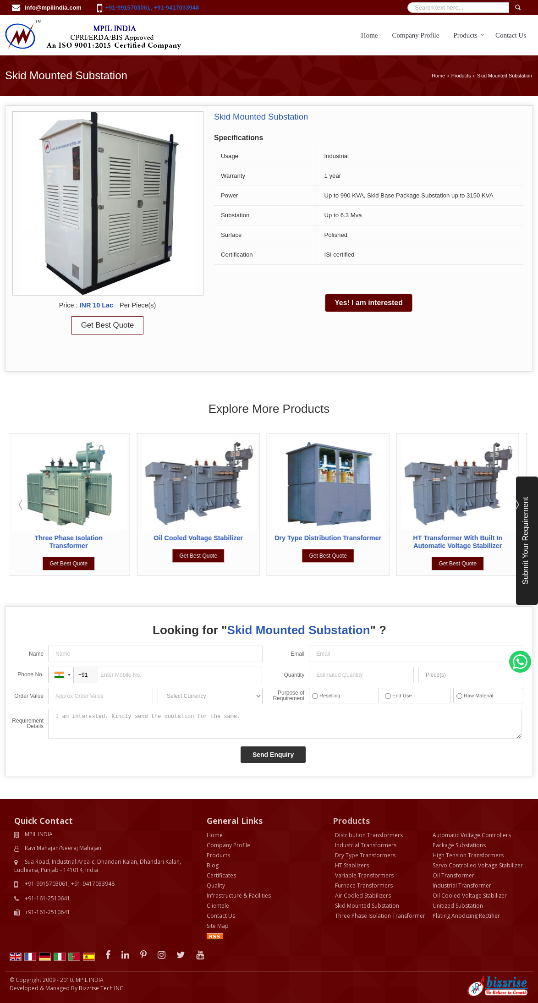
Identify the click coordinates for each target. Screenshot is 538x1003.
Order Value (29, 696)
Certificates (221, 875)
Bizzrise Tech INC (101, 988)
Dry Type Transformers (365, 855)
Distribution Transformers (369, 835)
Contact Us (510, 35)
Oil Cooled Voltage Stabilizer (201, 538)
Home (369, 35)
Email (297, 654)
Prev (21, 504)
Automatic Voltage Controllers (472, 835)
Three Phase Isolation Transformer (71, 541)
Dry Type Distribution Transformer (330, 538)
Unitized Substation (458, 906)
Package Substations (459, 845)
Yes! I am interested (369, 303)
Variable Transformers (364, 875)
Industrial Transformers (365, 845)
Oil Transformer (453, 875)
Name (36, 654)
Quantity (294, 675)
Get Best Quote (107, 325)
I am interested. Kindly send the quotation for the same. (284, 724)
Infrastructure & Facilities (239, 895)
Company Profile (415, 35)
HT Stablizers (352, 865)
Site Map (218, 926)
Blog (213, 865)
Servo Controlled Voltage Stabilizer (478, 865)
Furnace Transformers (364, 885)
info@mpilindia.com (53, 7)
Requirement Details (28, 723)
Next (516, 504)
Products (468, 35)
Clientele (218, 906)
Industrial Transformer (462, 885)
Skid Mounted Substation (367, 906)
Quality (216, 885)
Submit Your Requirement (525, 540)
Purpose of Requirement (288, 696)
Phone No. (30, 674)
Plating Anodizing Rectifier (466, 916)
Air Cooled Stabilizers (363, 895)
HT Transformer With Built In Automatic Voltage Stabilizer (460, 541)
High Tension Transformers (468, 855)
